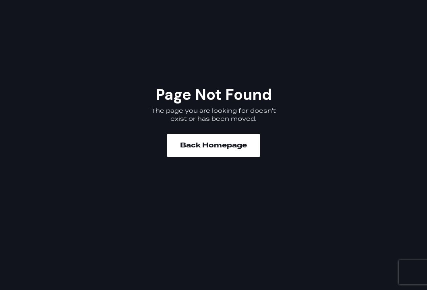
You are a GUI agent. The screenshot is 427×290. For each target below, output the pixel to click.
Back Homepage (213, 145)
